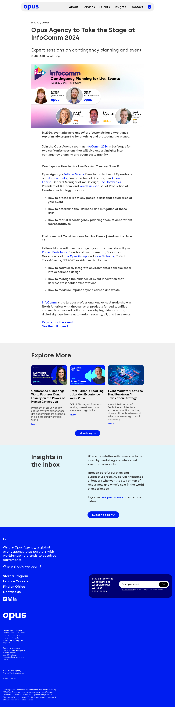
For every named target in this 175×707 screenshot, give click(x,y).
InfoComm (49, 302)
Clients (104, 7)
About (73, 7)
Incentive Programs (11, 657)
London (23, 633)
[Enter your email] (144, 584)
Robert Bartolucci (54, 252)
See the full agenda (55, 326)
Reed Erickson (89, 186)
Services (89, 7)
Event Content (9, 653)
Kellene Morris (74, 174)
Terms (12, 678)
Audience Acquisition (18, 650)
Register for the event (57, 322)
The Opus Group (75, 256)
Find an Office (14, 587)
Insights (120, 7)
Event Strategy (9, 655)
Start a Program (15, 576)
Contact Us (12, 592)
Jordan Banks (57, 178)
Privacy (6, 678)
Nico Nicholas (104, 256)
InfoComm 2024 (97, 146)
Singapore (7, 640)
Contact (137, 7)
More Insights (88, 433)
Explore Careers (15, 581)
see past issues (112, 497)
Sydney (16, 640)
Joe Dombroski (110, 182)
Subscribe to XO (103, 515)
